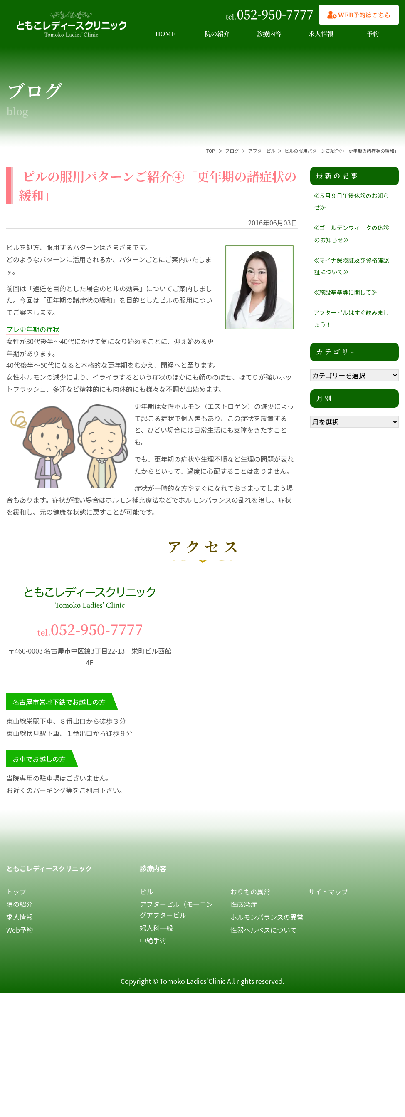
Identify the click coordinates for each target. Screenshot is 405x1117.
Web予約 (19, 930)
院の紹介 (217, 33)
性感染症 (243, 904)
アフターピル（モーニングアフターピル (176, 909)
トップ (16, 892)
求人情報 (321, 33)
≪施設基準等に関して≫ (346, 292)
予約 (373, 33)
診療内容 (269, 33)
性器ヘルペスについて (263, 930)
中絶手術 (153, 940)
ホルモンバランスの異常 (267, 917)
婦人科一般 (156, 928)
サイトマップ (328, 892)
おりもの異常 (250, 892)
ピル (146, 892)
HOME (165, 33)
